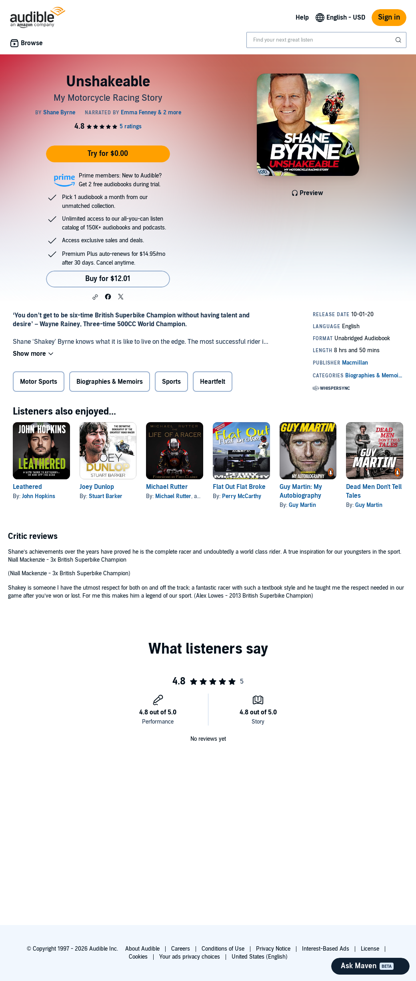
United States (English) (260, 956)
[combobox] (326, 40)
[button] (95, 297)
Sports (171, 382)
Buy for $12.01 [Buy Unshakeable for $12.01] (107, 279)
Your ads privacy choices (189, 956)
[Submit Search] (399, 40)
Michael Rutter (167, 487)
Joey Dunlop (97, 487)
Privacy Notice (273, 948)
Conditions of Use (223, 948)
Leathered (27, 487)
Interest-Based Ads (325, 948)
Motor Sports (38, 382)
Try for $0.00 (108, 154)
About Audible (142, 948)
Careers (180, 948)
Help (302, 18)
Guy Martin (302, 505)
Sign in (389, 17)
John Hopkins (38, 496)
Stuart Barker (105, 496)
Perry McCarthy (241, 496)
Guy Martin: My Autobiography (301, 491)
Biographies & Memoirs (109, 382)
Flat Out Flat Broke (239, 487)
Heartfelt (212, 382)
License (370, 948)
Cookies (138, 956)
